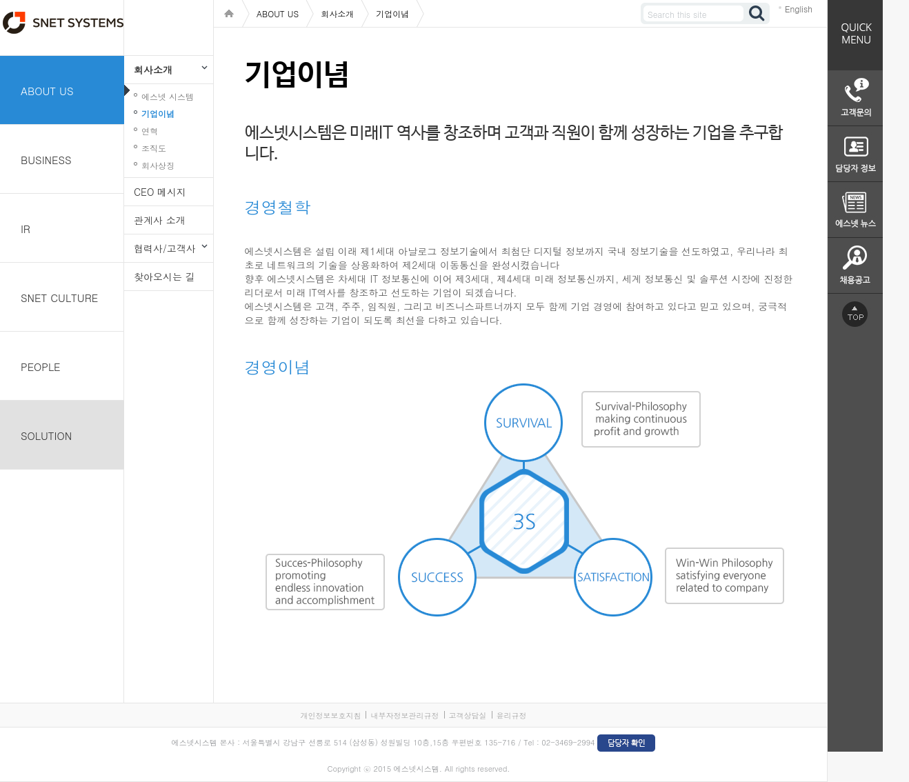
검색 (757, 13)
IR (25, 228)
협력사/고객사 (165, 248)
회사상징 (157, 165)
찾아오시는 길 (164, 276)
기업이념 (157, 113)
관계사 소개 (160, 220)
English (798, 8)
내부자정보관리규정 (404, 715)
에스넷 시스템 (167, 96)
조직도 (153, 148)
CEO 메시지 (160, 192)
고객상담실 (468, 715)
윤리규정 (512, 715)
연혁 (149, 131)
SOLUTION (46, 435)
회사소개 (153, 70)
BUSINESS (46, 159)
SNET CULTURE (59, 297)
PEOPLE (41, 366)
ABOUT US (47, 90)
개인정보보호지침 (330, 715)
